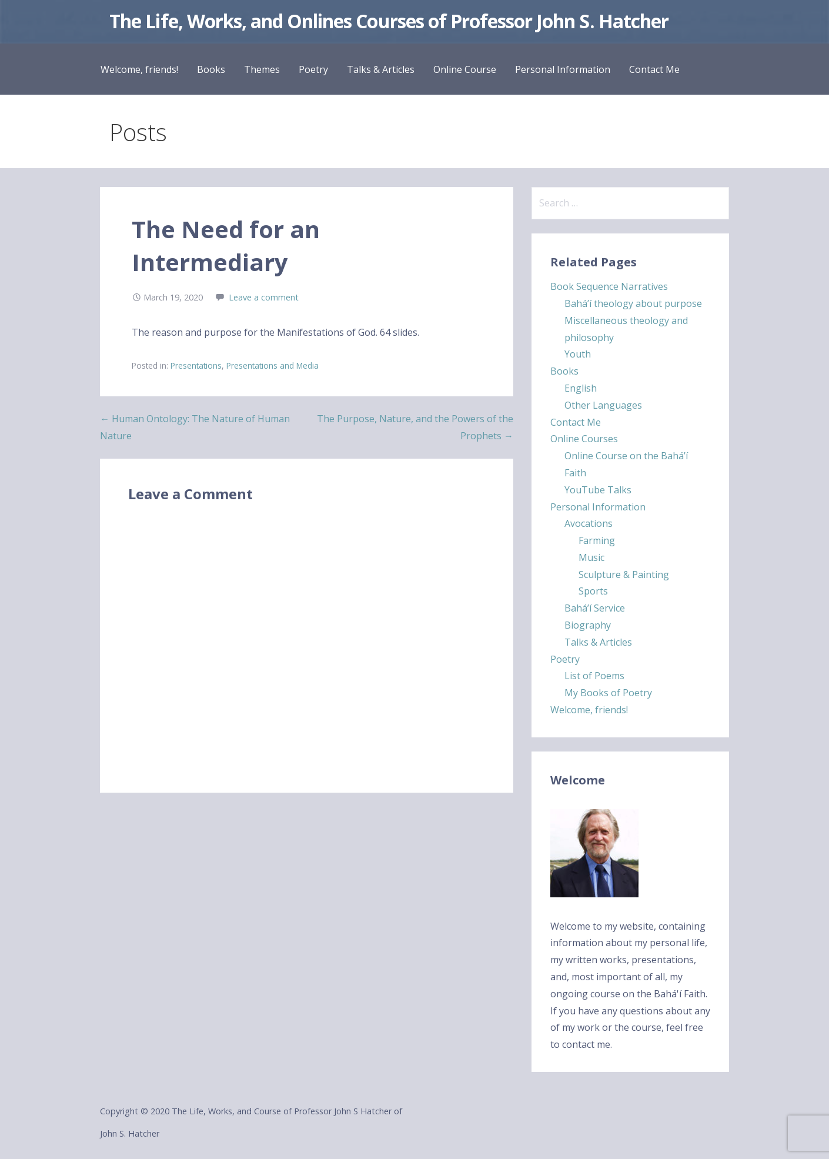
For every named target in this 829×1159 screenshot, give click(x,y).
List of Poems (594, 675)
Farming (597, 540)
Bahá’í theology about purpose (633, 303)
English (580, 388)
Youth (577, 354)
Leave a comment (264, 297)
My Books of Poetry (608, 692)
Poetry (313, 69)
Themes (262, 69)
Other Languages (603, 405)
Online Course (464, 69)
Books (211, 69)
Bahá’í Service (594, 608)
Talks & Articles (380, 69)
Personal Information (562, 69)
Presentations (196, 365)
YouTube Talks (597, 489)
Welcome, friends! (139, 69)
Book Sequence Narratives (609, 286)
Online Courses (584, 438)
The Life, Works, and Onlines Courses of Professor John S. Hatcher (388, 21)
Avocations (588, 523)
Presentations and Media (272, 365)
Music (591, 557)
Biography (587, 625)
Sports (593, 590)
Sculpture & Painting (624, 574)
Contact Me (654, 69)
